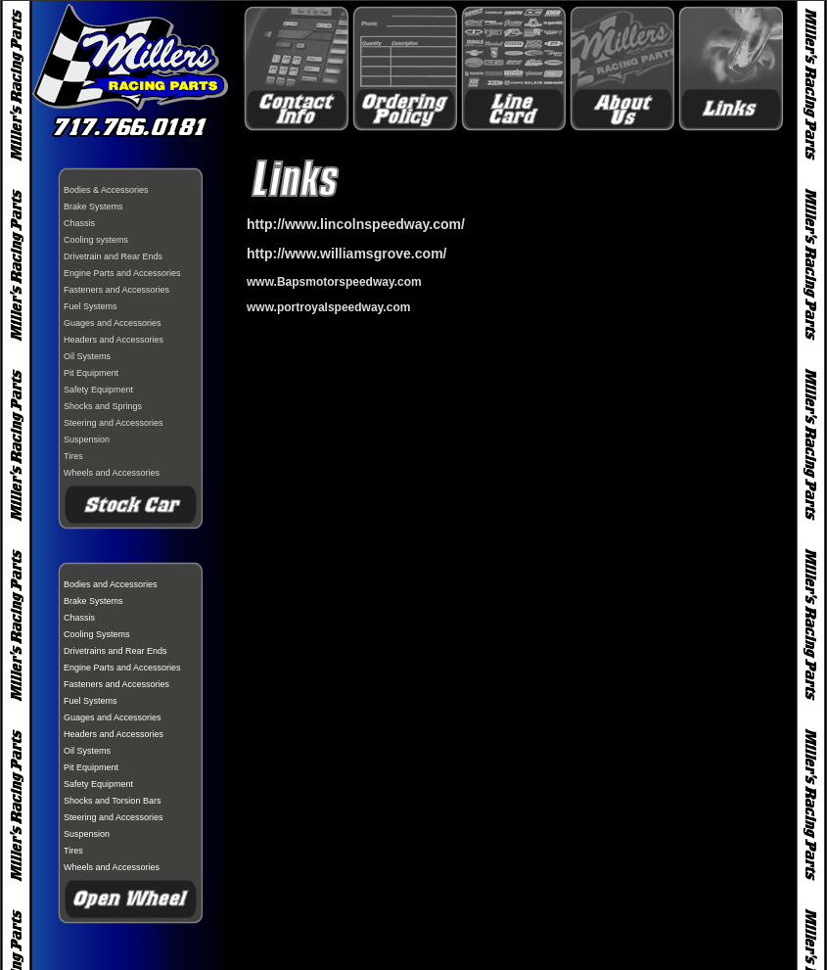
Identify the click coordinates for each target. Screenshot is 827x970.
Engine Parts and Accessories (122, 273)
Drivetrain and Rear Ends (113, 256)
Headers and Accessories (113, 340)
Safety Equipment (98, 389)
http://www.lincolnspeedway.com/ (356, 224)
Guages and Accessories (112, 323)
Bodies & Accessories (106, 190)
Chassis (79, 223)
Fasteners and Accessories (116, 290)
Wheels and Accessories (112, 473)
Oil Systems (87, 356)
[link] (334, 282)
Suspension (87, 439)
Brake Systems (93, 206)
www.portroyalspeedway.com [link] (328, 307)
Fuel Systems (90, 306)
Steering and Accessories (113, 423)
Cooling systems (96, 240)
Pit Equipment (91, 373)
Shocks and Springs (103, 406)
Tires (73, 456)
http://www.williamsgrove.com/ (347, 253)
